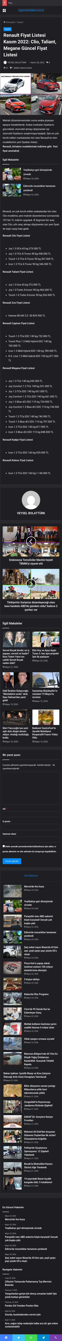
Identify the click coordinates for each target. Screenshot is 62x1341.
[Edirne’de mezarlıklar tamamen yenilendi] (12, 190)
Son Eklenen (31, 875)
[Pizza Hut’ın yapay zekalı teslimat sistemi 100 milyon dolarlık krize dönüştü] (12, 968)
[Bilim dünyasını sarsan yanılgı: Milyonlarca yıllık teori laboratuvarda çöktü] (12, 1090)
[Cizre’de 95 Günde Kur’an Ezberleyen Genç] (12, 1013)
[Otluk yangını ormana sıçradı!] (12, 1043)
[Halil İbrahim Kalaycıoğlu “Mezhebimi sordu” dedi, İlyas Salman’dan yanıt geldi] (16, 680)
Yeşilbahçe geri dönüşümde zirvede (25, 3)
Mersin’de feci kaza (34, 886)
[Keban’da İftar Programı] (12, 999)
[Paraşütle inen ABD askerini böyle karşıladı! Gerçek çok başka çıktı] (12, 921)
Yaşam (20, 22)
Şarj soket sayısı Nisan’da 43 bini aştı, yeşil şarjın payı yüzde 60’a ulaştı (41, 951)
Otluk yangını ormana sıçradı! (39, 1039)
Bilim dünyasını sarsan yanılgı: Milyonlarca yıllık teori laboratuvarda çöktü (40, 1089)
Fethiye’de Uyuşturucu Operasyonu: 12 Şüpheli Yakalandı (36, 1151)
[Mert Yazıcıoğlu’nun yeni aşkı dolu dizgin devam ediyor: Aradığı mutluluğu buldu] (16, 717)
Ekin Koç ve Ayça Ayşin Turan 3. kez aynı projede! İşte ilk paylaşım (45, 653)
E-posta (7, 821)
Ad (5, 809)
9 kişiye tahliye (32, 979)
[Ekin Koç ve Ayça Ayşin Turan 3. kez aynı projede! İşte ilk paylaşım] (46, 639)
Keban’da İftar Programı (36, 994)
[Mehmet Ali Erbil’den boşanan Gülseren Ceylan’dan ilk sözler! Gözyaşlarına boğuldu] (12, 1136)
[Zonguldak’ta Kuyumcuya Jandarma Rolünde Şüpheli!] (12, 1106)
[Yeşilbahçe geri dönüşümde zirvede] (12, 174)
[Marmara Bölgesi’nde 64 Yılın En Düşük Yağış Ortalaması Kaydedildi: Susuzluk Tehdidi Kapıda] (12, 1058)
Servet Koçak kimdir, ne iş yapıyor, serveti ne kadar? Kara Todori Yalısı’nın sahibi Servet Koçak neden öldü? (16, 656)
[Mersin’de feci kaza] (12, 891)
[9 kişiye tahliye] (12, 984)
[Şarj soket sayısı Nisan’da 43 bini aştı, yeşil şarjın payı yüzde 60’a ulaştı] (12, 952)
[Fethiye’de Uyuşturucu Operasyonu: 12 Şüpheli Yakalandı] (12, 1152)
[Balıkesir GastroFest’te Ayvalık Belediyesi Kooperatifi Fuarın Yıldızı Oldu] (46, 717)
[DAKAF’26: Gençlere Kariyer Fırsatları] (12, 1121)
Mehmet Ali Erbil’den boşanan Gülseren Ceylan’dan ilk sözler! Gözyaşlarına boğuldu (40, 1135)
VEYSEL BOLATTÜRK (17, 62)
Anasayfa (9, 22)
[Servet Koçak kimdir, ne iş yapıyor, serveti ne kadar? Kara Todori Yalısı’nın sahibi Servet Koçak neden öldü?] (16, 639)
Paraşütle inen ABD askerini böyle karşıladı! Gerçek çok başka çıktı (38, 920)
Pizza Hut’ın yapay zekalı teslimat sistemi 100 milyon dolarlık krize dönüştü (38, 967)
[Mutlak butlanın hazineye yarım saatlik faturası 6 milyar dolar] (12, 1028)
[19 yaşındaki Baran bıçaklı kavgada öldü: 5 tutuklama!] (12, 1183)
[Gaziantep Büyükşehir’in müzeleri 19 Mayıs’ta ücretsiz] (46, 680)
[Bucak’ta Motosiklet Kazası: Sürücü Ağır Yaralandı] (12, 1168)
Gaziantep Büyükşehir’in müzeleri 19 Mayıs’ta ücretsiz (44, 694)
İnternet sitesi (9, 834)
